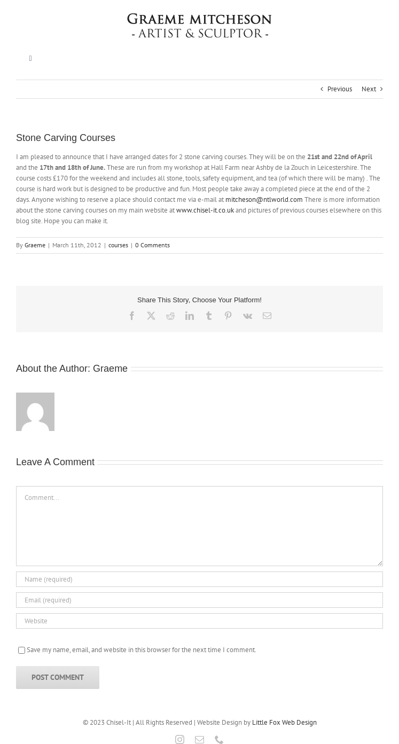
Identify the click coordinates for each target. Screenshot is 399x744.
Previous (339, 88)
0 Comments (152, 245)
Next (369, 88)
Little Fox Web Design (284, 722)
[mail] (199, 739)
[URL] (199, 621)
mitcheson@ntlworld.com (264, 199)
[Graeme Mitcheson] (199, 16)
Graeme (35, 245)
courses (118, 245)
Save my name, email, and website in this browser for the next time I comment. (141, 649)
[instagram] (179, 739)
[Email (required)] (199, 600)
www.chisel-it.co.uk (205, 210)
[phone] (219, 739)
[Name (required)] (199, 579)
